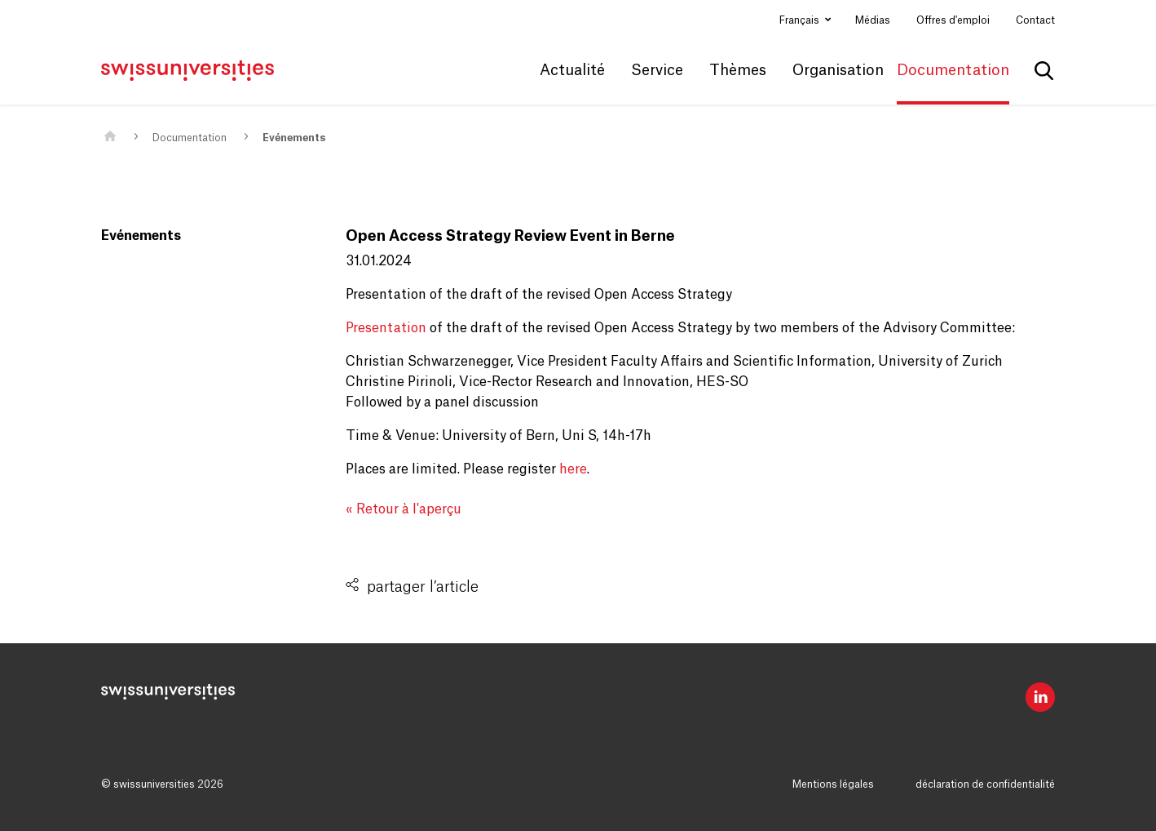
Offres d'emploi (953, 20)
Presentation (388, 328)
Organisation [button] (838, 70)
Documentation (189, 138)
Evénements (294, 138)
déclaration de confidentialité (985, 784)
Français (800, 20)
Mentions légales (833, 784)
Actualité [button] (572, 70)
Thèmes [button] (737, 70)
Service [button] (657, 70)
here (573, 469)
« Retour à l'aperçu (403, 509)
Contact (1035, 20)
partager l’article (423, 587)
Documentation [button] (953, 70)
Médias (872, 20)
